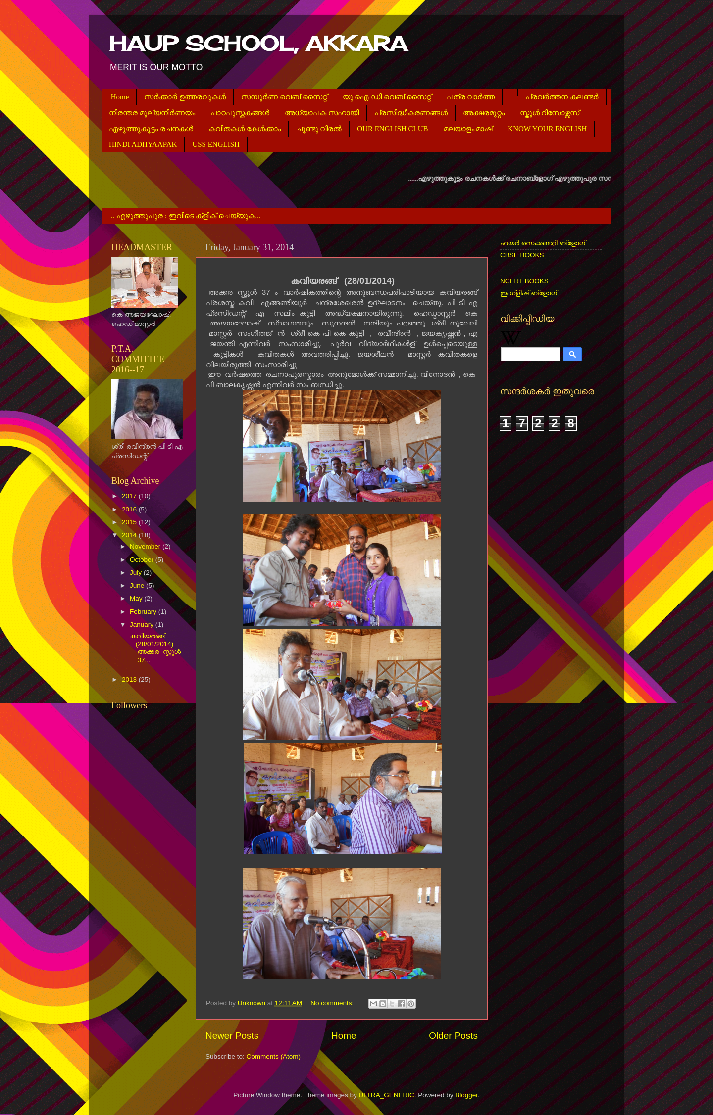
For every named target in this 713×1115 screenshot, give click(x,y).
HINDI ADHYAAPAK (143, 144)
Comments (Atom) (274, 1056)
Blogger (466, 1095)
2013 (130, 679)
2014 (130, 535)
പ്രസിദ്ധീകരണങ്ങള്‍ (411, 113)
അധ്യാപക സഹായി (322, 113)
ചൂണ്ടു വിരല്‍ (319, 129)
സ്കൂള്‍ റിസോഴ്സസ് (550, 113)
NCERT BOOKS (524, 281)
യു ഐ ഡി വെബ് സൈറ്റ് (387, 97)
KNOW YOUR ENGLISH (547, 129)
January (142, 624)
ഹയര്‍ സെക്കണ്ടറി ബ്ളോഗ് (542, 243)
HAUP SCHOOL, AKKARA (258, 43)
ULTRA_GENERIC (386, 1095)
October (142, 559)
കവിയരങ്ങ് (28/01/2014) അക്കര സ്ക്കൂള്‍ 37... (154, 648)
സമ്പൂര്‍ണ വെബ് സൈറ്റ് (284, 97)
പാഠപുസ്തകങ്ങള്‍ (239, 113)
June (138, 585)
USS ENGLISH (215, 144)
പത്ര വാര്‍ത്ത (471, 97)
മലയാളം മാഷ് (468, 129)
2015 (130, 522)
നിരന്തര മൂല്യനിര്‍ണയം (152, 113)
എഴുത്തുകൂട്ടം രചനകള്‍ (151, 129)
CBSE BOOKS (522, 255)
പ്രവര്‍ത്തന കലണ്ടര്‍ (562, 97)
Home (120, 97)
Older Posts (453, 1035)
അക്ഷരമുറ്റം (484, 113)
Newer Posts (231, 1035)
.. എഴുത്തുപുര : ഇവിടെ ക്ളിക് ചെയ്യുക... (186, 216)
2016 (130, 509)
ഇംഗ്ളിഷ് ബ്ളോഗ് (528, 293)
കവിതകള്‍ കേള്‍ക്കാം (244, 129)
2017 (130, 496)
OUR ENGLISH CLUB (392, 129)
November (146, 546)
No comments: (333, 1003)
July (137, 572)
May (137, 598)
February (144, 611)
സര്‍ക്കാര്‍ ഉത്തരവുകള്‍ (185, 97)
